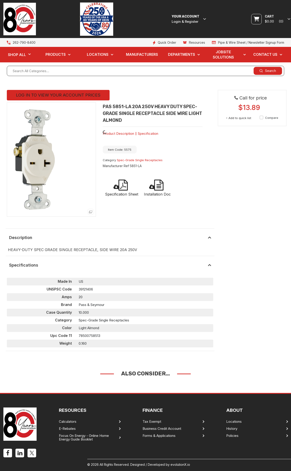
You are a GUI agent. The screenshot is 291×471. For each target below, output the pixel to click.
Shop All (17, 54)
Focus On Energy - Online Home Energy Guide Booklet (84, 437)
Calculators (67, 421)
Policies (232, 436)
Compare (268, 118)
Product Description (118, 133)
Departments (181, 54)
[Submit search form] (267, 70)
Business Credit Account (162, 428)
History (231, 428)
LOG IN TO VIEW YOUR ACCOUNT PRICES (58, 95)
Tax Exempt (152, 421)
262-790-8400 (24, 42)
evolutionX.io (180, 464)
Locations (97, 54)
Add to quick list (238, 118)
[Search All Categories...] (145, 71)
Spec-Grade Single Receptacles (140, 160)
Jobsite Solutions (223, 54)
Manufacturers (142, 54)
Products (55, 54)
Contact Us (265, 54)
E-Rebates (67, 428)
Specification (148, 133)
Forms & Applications (159, 436)
